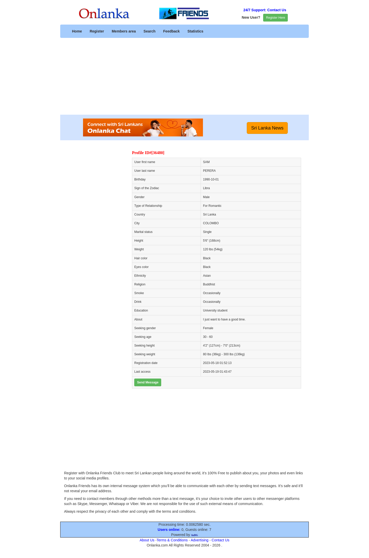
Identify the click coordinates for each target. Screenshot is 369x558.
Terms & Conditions (172, 540)
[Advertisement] (184, 79)
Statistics (195, 31)
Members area (124, 31)
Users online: (169, 530)
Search (150, 31)
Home (77, 31)
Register (97, 31)
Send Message (147, 382)
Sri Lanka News (267, 128)
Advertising (199, 540)
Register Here (275, 17)
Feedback (171, 31)
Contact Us (220, 540)
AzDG (194, 535)
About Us (147, 540)
